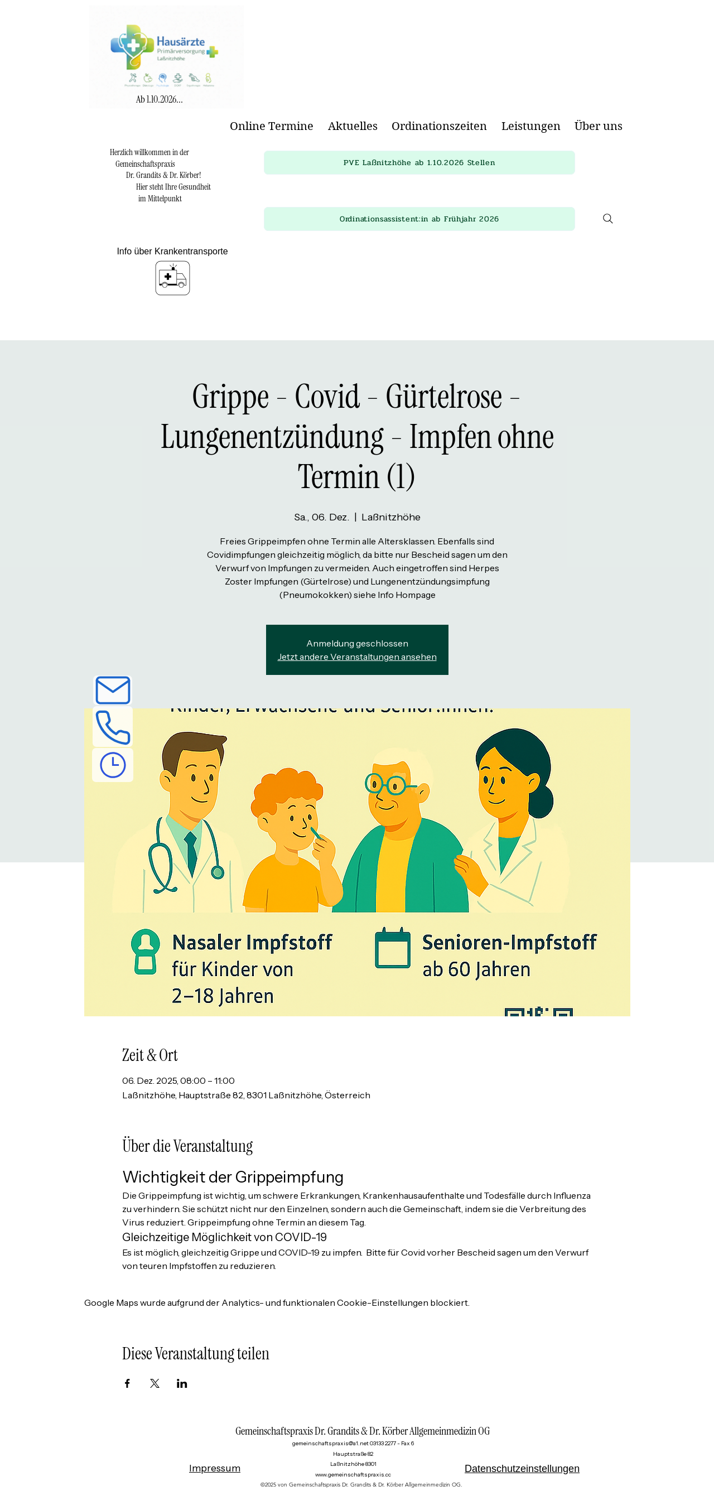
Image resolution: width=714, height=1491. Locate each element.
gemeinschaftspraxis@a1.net (330, 1443)
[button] (419, 163)
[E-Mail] (112, 690)
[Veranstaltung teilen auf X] (154, 1383)
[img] (166, 111)
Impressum (214, 1468)
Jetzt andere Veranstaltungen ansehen (357, 656)
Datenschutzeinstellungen (522, 1468)
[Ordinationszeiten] (112, 765)
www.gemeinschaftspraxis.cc (353, 1474)
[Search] (608, 218)
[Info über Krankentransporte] (172, 273)
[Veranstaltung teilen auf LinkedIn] (182, 1383)
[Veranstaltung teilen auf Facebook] (127, 1383)
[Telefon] (113, 726)
